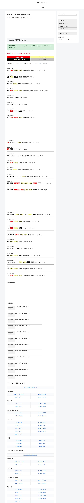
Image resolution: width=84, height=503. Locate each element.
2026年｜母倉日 (19, 369)
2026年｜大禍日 (42, 391)
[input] (67, 14)
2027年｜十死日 (19, 442)
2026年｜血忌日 (19, 388)
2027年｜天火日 (42, 455)
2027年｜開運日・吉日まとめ (30, 417)
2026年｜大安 (19, 409)
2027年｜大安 (19, 476)
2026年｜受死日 (42, 375)
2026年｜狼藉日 (19, 394)
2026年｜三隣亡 (19, 378)
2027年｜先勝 (19, 470)
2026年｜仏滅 (42, 406)
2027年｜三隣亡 (19, 445)
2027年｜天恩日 (42, 433)
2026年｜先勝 (19, 403)
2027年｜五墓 (19, 452)
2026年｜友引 (42, 403)
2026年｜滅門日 (42, 394)
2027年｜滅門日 (42, 461)
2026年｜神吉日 (19, 366)
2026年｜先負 (19, 406)
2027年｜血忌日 (19, 455)
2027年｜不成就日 (42, 445)
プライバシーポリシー (73, 499)
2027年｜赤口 (42, 476)
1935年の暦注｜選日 (11, 282)
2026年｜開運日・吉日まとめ (30, 350)
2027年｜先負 (19, 473)
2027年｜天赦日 (19, 427)
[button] (76, 14)
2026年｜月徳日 (42, 369)
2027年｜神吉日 (19, 433)
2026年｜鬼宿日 (42, 356)
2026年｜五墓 (19, 385)
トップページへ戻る (64, 499)
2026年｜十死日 (19, 375)
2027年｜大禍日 (42, 458)
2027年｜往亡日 (19, 464)
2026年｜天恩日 (42, 366)
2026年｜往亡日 (19, 397)
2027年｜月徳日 (42, 436)
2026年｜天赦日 (19, 359)
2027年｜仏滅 (42, 473)
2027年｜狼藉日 (19, 461)
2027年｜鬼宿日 (42, 424)
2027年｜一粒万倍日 (19, 424)
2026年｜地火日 (19, 391)
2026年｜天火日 (42, 388)
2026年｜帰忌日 (42, 385)
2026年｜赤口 (42, 409)
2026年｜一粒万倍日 (19, 356)
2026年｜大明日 (42, 359)
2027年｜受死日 (42, 442)
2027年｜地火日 (19, 458)
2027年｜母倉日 (19, 436)
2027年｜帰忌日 (42, 452)
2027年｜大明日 (42, 427)
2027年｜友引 (42, 470)
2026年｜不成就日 (42, 378)
